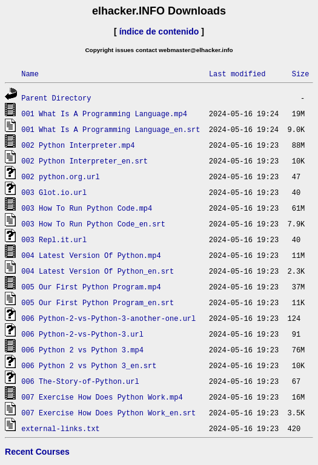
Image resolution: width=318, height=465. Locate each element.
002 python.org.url (60, 176)
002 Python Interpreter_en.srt (84, 161)
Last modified (237, 73)
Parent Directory (56, 98)
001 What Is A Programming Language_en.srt (110, 129)
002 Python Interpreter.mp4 (77, 145)
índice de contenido (159, 31)
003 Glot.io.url (54, 192)
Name (30, 73)
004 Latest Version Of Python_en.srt (97, 271)
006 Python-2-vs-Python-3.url (82, 334)
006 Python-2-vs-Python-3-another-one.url (108, 318)
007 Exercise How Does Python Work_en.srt (108, 412)
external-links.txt (60, 428)
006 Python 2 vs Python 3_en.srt (88, 365)
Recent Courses (37, 452)
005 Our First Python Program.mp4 (91, 287)
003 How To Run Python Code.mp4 (86, 208)
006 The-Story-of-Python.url (80, 381)
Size (301, 73)
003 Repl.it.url (54, 239)
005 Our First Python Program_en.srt (97, 302)
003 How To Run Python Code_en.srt (93, 224)
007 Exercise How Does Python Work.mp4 (101, 397)
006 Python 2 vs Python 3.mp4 (82, 350)
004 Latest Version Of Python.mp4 (91, 255)
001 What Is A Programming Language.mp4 (104, 113)
